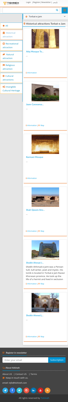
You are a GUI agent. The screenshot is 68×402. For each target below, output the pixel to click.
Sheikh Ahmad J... (35, 262)
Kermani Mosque (34, 157)
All (5, 25)
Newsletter (46, 2)
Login (28, 2)
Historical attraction (9, 34)
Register (36, 2)
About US (7, 374)
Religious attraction (9, 67)
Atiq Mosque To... (35, 51)
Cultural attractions (8, 77)
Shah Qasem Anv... (35, 209)
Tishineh (45, 398)
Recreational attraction (10, 45)
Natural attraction (8, 56)
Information (32, 72)
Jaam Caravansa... (35, 104)
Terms (33, 374)
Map (42, 125)
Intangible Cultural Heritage (11, 88)
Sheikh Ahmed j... (34, 315)
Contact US (21, 374)
